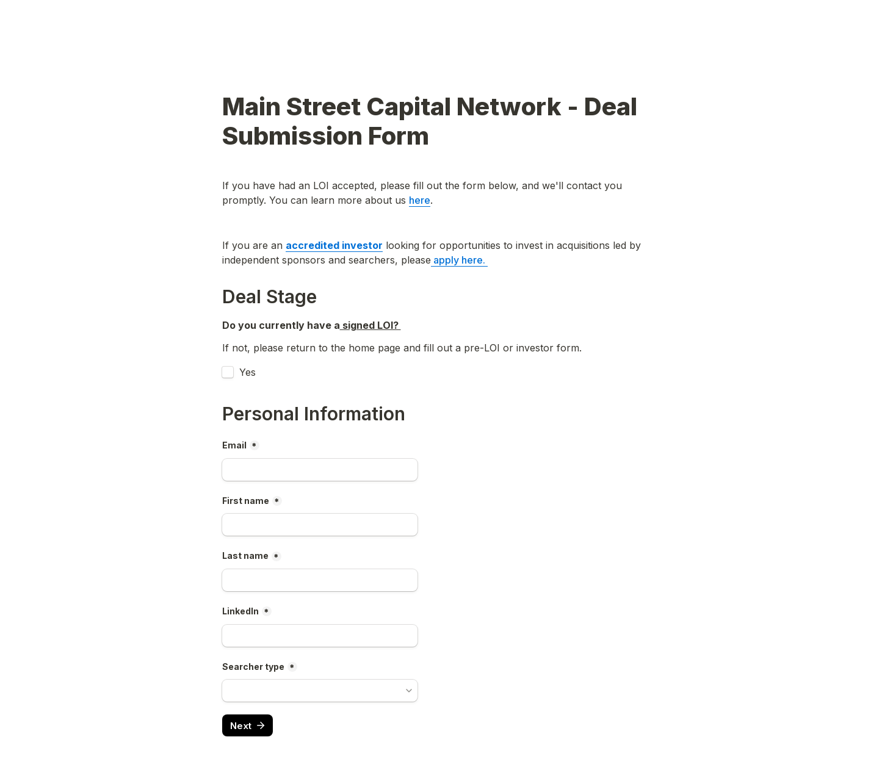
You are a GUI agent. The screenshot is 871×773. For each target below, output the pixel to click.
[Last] (319, 580)
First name (245, 500)
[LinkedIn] (319, 636)
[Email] (319, 470)
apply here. (459, 260)
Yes (247, 372)
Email (234, 445)
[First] (319, 525)
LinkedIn (240, 611)
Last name (245, 555)
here (419, 200)
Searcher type (253, 666)
